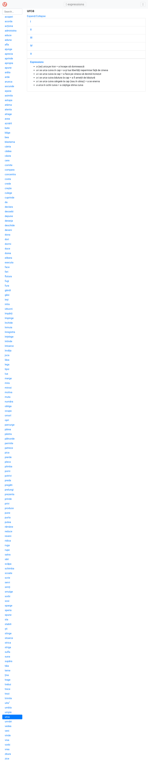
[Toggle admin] (143, 4)
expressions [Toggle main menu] (76, 4)
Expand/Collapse (36, 16)
